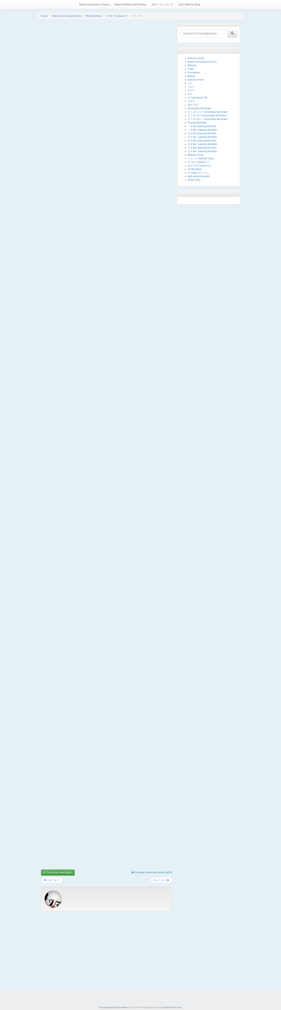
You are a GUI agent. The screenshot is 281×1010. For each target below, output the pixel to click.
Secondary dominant (199, 108)
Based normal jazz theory (94, 4)
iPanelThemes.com (172, 1006)
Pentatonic (194, 72)
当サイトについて (162, 4)
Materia (192, 65)
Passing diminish (197, 122)
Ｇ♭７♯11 (161, 880)
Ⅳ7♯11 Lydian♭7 (116, 16)
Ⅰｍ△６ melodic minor (201, 158)
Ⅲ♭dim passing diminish (202, 133)
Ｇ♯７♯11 (52, 880)
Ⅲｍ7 (191, 90)
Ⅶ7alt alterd (195, 169)
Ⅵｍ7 (191, 101)
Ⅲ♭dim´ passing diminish (202, 137)
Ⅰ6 (190, 83)
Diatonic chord (196, 58)
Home (44, 16)
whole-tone (194, 179)
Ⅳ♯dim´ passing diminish (202, 144)
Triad (190, 68)
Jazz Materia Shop (189, 4)
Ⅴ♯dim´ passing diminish (202, 151)
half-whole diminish (199, 176)
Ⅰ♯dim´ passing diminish (202, 129)
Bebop (191, 76)
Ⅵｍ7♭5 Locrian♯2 (199, 165)
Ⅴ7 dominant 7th (197, 97)
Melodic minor (94, 16)
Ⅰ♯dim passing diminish (202, 126)
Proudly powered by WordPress (114, 1006)
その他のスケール (198, 172)
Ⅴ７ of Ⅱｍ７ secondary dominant (208, 111)
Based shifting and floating (130, 4)
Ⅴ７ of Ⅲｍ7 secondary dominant (207, 115)
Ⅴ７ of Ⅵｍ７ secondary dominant (208, 119)
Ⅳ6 (190, 94)
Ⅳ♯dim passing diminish (202, 140)
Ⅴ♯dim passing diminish (202, 147)
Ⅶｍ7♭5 (193, 104)
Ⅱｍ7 (191, 86)
